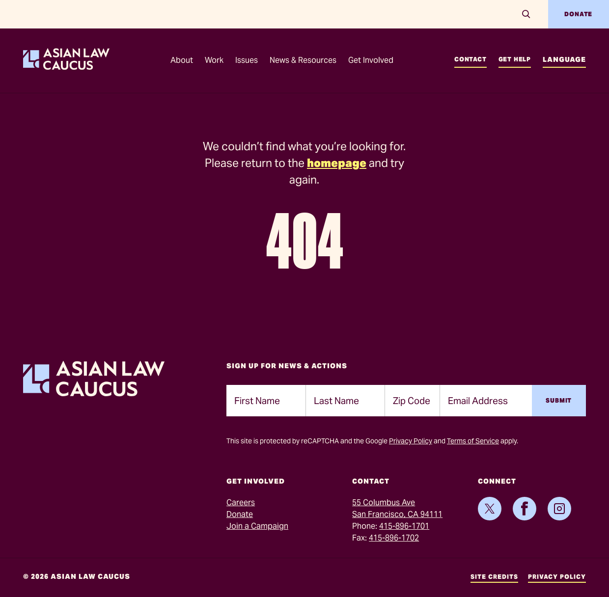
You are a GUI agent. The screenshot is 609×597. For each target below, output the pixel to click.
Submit (559, 400)
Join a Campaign (257, 526)
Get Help (514, 59)
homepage (336, 163)
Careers (240, 502)
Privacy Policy (410, 440)
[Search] (526, 14)
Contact (470, 59)
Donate (578, 14)
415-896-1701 (404, 526)
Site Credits (494, 576)
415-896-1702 (394, 538)
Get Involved (370, 60)
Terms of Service (473, 440)
